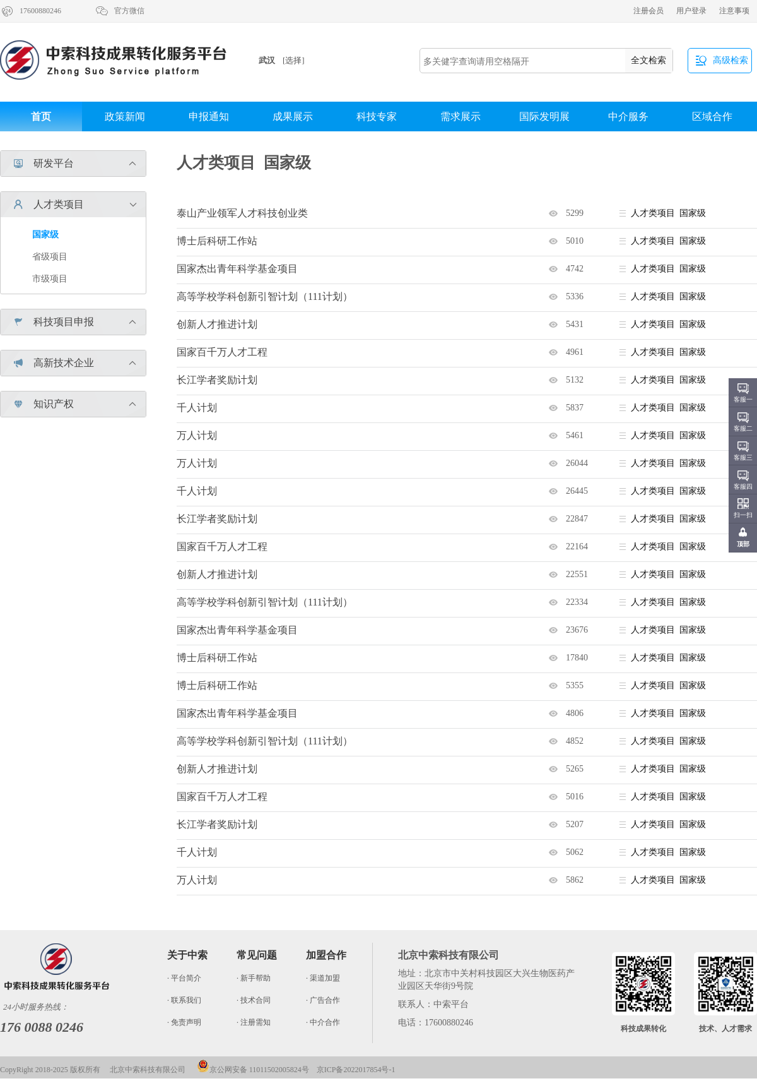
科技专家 (376, 116)
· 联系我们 (184, 1000)
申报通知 (209, 116)
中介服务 (628, 116)
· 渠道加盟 (323, 978)
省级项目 (49, 256)
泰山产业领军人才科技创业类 (242, 213)
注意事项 (734, 10)
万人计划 (197, 435)
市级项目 (49, 279)
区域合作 (712, 116)
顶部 (743, 543)
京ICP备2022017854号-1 (356, 1069)
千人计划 (197, 407)
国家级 (45, 234)
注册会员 (648, 10)
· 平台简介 (184, 978)
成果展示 (293, 116)
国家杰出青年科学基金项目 (237, 268)
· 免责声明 (184, 1022)
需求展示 (460, 116)
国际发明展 (544, 116)
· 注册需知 (254, 1022)
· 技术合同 (254, 1000)
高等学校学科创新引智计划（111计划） (265, 296)
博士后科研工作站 (217, 241)
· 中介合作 (323, 1022)
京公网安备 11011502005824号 (253, 1069)
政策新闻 (125, 116)
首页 (41, 116)
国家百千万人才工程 (222, 352)
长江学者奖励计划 (217, 379)
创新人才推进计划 (217, 324)
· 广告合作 (323, 1000)
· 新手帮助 (254, 978)
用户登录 (691, 10)
